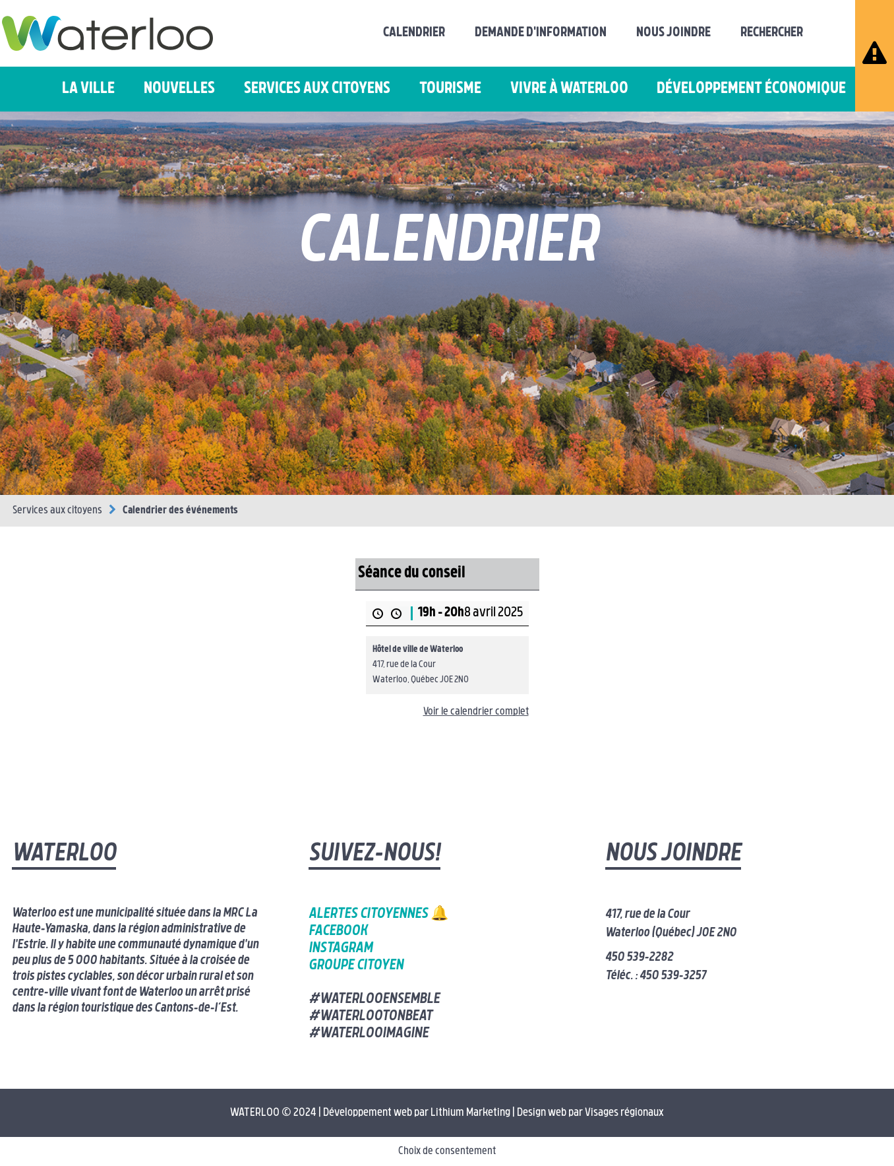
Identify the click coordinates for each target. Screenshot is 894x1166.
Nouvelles (179, 89)
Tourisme (450, 89)
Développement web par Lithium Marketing (416, 1112)
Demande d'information (541, 33)
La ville (88, 89)
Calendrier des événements (180, 510)
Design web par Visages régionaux (590, 1112)
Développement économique (751, 89)
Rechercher (771, 33)
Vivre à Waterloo (569, 89)
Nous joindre (673, 33)
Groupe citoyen (356, 965)
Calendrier (414, 33)
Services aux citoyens (317, 89)
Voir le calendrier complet (476, 712)
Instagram (340, 948)
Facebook (338, 931)
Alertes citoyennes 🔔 (378, 914)
